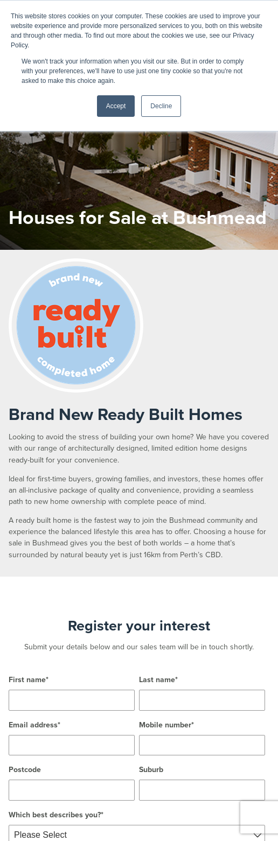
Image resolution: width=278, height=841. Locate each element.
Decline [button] (161, 106)
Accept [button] (116, 106)
